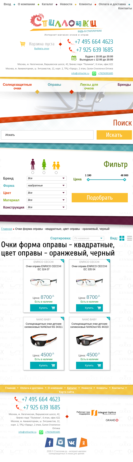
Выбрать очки (41, 48)
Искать (114, 135)
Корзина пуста (41, 44)
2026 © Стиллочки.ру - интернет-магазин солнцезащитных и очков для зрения (66, 452)
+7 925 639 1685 (94, 50)
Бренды (124, 84)
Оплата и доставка (112, 4)
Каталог (47, 4)
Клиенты (85, 4)
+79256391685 (102, 73)
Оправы (54, 84)
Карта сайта (66, 392)
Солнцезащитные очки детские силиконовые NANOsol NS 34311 (44, 325)
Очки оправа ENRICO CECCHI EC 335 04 (89, 268)
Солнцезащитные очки (17, 86)
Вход (7, 4)
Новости (66, 4)
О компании (26, 4)
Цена (77, 179)
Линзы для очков (89, 86)
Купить (43, 307)
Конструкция (13, 207)
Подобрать (100, 197)
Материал (11, 200)
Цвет (7, 193)
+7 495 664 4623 (94, 42)
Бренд (8, 178)
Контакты (125, 8)
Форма (8, 185)
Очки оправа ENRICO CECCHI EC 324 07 (43, 268)
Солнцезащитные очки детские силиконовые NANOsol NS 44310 (89, 325)
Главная (10, 388)
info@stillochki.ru (80, 73)
